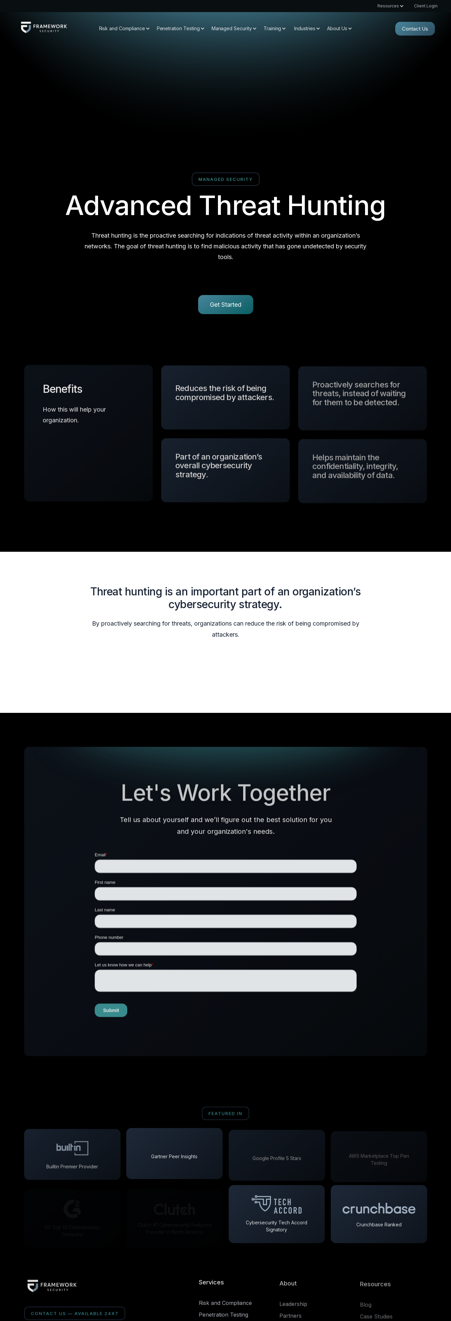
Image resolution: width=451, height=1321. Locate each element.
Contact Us (415, 29)
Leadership (293, 1306)
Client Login (426, 6)
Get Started (225, 304)
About (288, 1285)
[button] (387, 6)
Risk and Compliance (225, 1303)
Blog (365, 1307)
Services (211, 1282)
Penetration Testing (223, 1314)
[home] (44, 28)
